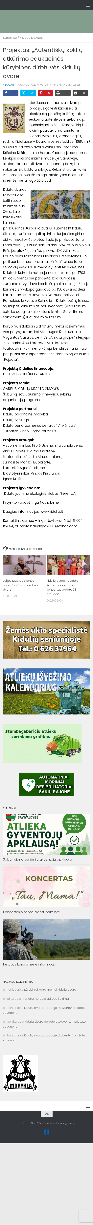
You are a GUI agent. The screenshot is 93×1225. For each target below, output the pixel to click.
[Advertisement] (46, 15)
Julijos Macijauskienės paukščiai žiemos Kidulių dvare (20, 585)
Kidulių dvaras (31, 38)
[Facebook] (46, 1132)
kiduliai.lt (9, 85)
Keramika (10, 38)
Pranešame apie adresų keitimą (45, 999)
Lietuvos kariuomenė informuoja (29, 964)
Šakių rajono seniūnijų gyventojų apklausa (37, 859)
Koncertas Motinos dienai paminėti (31, 912)
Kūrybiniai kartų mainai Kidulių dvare (50, 989)
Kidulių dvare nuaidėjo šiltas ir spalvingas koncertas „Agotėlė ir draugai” (62, 587)
